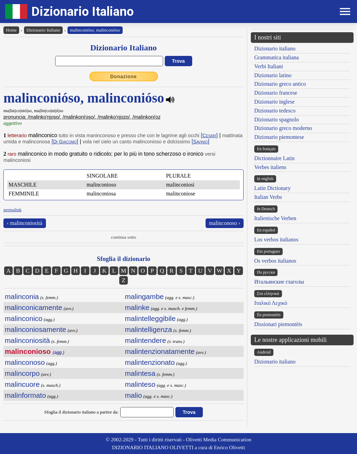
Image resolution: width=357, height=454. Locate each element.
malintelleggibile (150, 318)
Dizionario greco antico (280, 84)
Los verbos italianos (276, 239)
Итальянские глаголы (279, 282)
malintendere (145, 340)
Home (11, 30)
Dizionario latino (273, 75)
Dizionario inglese (274, 102)
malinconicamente (33, 307)
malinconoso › (224, 223)
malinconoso (25, 362)
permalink (12, 209)
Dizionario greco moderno (283, 128)
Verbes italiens (270, 167)
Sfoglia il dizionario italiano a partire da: (81, 412)
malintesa (140, 373)
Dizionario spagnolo (276, 119)
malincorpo (22, 373)
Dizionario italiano (274, 48)
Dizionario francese (275, 93)
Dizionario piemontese (279, 137)
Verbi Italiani (268, 66)
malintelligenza (148, 329)
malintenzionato (150, 362)
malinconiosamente (35, 329)
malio (133, 395)
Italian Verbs (268, 197)
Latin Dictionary (272, 188)
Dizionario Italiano (83, 11)
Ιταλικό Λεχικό (270, 303)
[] (209, 135)
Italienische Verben (275, 218)
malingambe (144, 296)
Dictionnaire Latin (274, 158)
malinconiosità (27, 340)
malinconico (23, 318)
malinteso (140, 384)
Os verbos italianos (275, 261)
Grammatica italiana (276, 57)
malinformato (25, 395)
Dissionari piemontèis (278, 324)
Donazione (123, 76)
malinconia (22, 296)
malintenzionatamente (160, 351)
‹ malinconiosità (24, 223)
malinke (137, 307)
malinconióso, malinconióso (95, 30)
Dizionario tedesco (274, 110)
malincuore (22, 384)
